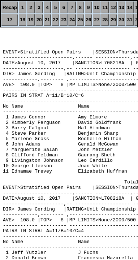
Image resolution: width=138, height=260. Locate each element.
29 (113, 19)
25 (80, 19)
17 (10, 19)
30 (121, 19)
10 (96, 7)
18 (22, 19)
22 (55, 19)
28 (105, 19)
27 (96, 19)
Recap (10, 7)
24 (72, 19)
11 (105, 7)
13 (121, 7)
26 (88, 19)
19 (31, 19)
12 (113, 7)
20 (39, 19)
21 (47, 19)
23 (63, 19)
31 (130, 19)
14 (130, 7)
